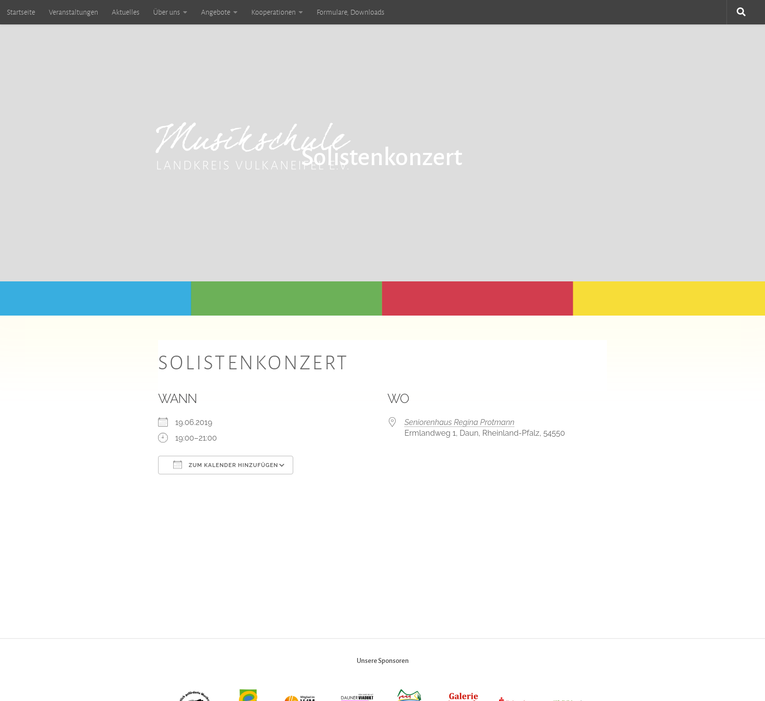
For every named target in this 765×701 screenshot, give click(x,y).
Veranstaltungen (73, 12)
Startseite (21, 12)
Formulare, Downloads (350, 12)
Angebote (215, 12)
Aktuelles (126, 12)
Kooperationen (273, 12)
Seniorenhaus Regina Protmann (459, 422)
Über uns (166, 12)
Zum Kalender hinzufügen (225, 464)
